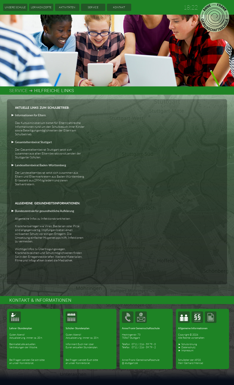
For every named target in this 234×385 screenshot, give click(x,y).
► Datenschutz (186, 347)
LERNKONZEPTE (41, 7)
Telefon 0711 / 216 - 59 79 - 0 (139, 344)
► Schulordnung (187, 344)
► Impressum (185, 350)
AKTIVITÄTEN (67, 7)
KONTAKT (119, 7)
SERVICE (93, 7)
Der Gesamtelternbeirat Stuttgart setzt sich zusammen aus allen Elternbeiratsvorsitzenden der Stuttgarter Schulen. (48, 150)
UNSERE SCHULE (15, 7)
